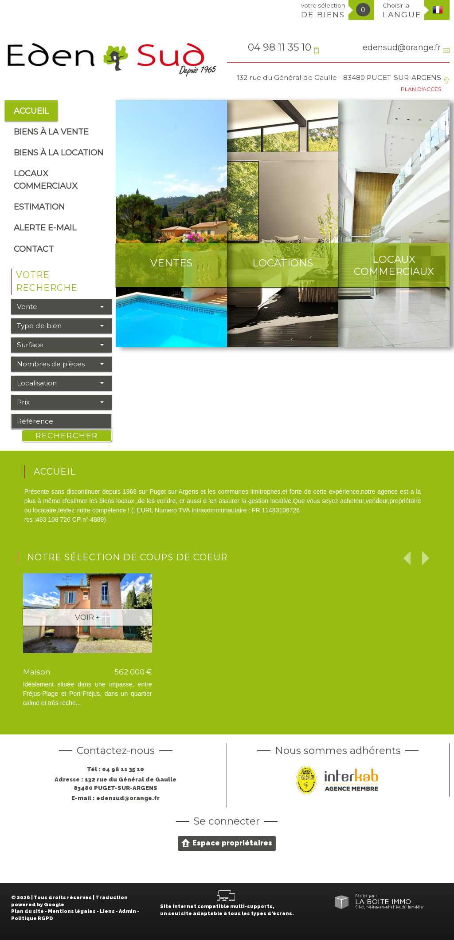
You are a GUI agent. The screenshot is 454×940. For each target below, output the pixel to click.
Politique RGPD (32, 918)
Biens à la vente (51, 132)
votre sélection (323, 10)
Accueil (31, 111)
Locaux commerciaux (45, 179)
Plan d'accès (421, 89)
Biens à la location (58, 152)
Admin (127, 911)
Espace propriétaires (226, 842)
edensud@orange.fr (402, 47)
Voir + (87, 617)
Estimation (39, 207)
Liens (107, 911)
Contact (34, 249)
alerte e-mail (45, 227)
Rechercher (66, 435)
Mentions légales (72, 911)
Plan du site (27, 911)
